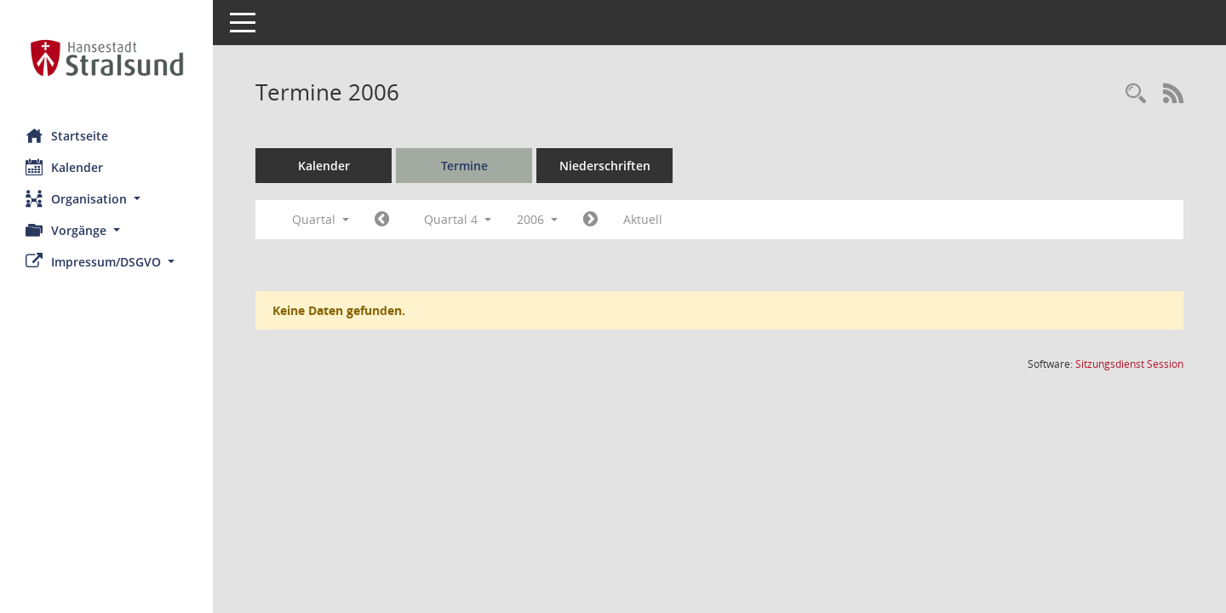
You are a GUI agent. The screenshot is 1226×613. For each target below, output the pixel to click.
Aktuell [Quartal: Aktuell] (642, 219)
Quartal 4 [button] (457, 219)
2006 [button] (537, 219)
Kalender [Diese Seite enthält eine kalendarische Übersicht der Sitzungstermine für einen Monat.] (64, 166)
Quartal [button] (320, 219)
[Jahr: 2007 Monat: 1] (590, 219)
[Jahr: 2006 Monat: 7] (382, 219)
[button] (106, 199)
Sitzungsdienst (1129, 364)
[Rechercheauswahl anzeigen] (1135, 94)
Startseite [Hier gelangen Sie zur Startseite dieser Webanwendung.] (67, 135)
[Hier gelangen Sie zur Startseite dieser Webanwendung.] (106, 58)
